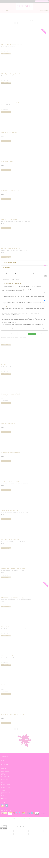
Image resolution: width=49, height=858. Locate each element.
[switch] (44, 304)
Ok (45, 287)
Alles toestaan (32, 345)
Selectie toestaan (23, 345)
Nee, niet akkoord (42, 345)
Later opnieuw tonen (11, 345)
